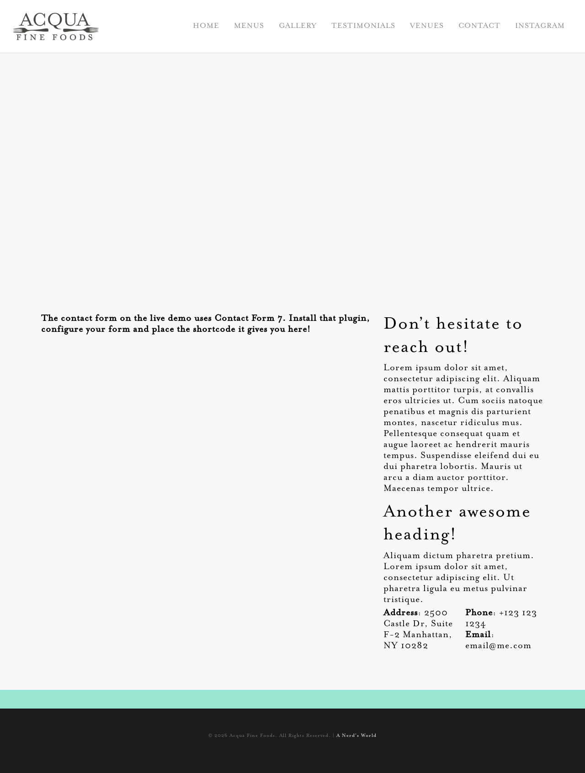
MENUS (249, 26)
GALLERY (298, 26)
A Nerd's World (356, 736)
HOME (206, 26)
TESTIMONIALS (363, 26)
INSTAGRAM (540, 26)
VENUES (427, 26)
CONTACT (479, 26)
